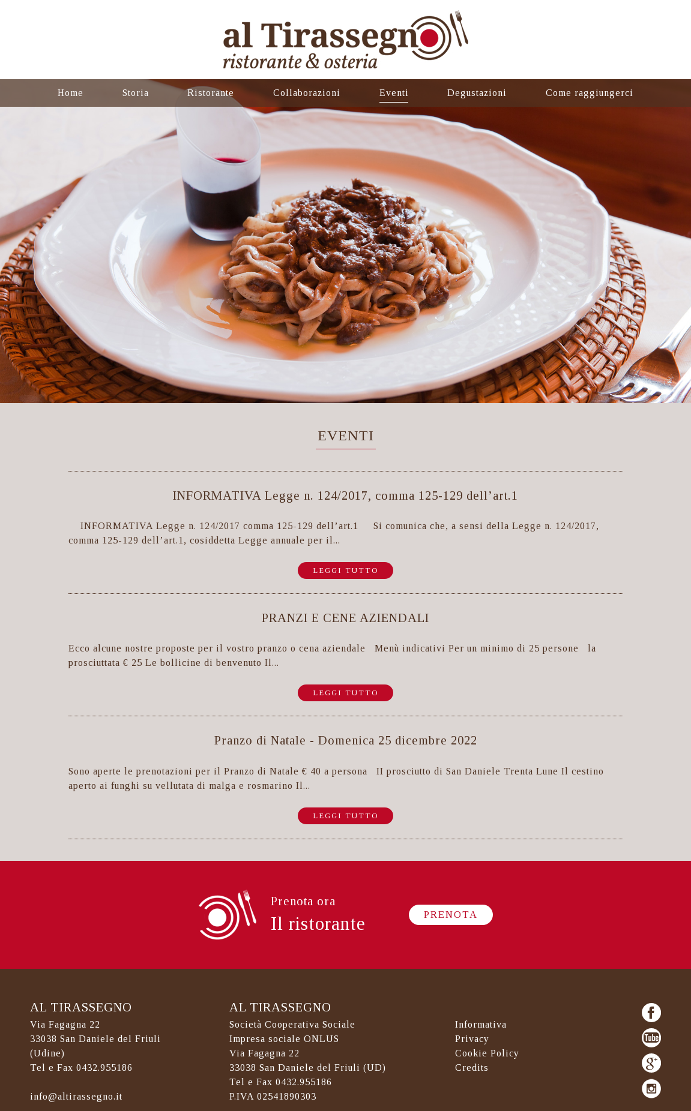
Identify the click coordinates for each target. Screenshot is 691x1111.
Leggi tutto (345, 570)
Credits (472, 1067)
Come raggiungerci (589, 93)
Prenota (451, 914)
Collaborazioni (306, 93)
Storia (135, 93)
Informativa (481, 1024)
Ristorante (210, 93)
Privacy (472, 1039)
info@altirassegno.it (76, 1096)
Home (70, 93)
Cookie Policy (487, 1053)
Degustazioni (477, 93)
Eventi (394, 93)
